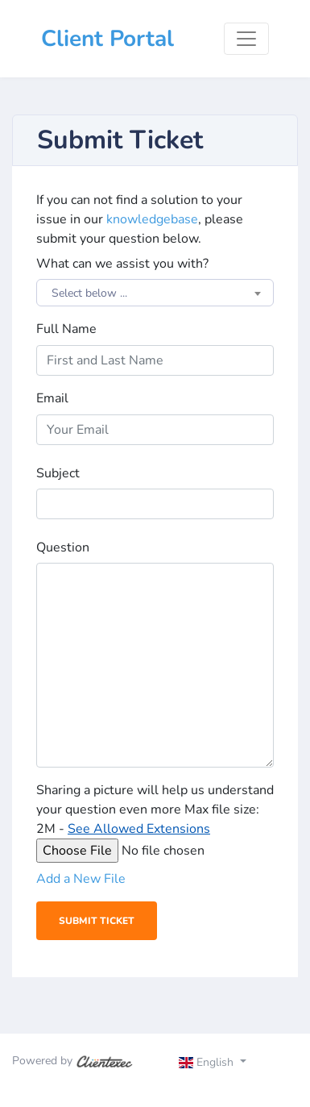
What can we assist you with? (122, 264)
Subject (58, 473)
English (208, 1062)
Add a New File (81, 879)
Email (52, 398)
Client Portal (107, 38)
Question (62, 547)
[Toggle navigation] (246, 39)
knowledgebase (152, 219)
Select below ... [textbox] (89, 293)
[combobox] (155, 292)
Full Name (66, 329)
